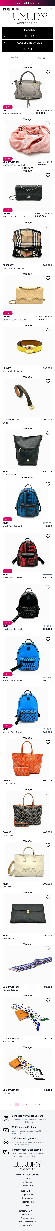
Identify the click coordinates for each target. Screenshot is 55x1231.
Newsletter (27, 1214)
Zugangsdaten (27, 1218)
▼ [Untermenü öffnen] (4, 30)
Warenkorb (27, 1185)
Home (27, 1178)
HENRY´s (27, 1225)
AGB (27, 1205)
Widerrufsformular (27, 1221)
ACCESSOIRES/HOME (29, 42)
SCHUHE (29, 36)
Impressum (27, 1198)
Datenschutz (27, 1202)
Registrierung (27, 1194)
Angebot (27, 1182)
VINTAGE (27, 49)
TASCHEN (29, 29)
